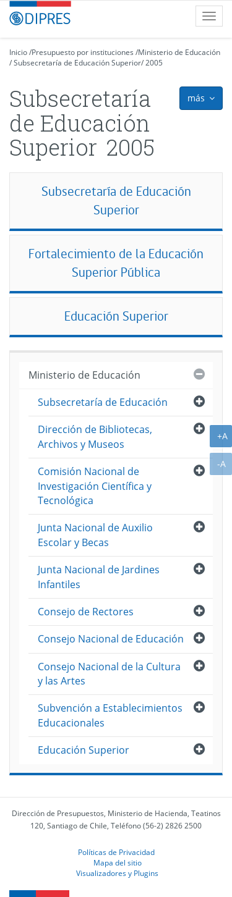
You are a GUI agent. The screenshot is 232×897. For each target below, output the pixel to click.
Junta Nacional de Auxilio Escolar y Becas (95, 535)
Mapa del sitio (117, 862)
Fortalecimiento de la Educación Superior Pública (116, 263)
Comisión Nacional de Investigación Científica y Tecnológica (95, 486)
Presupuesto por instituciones (83, 52)
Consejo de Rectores (86, 611)
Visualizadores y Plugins (117, 873)
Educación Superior (116, 316)
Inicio (18, 52)
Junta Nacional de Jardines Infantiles (99, 577)
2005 (154, 62)
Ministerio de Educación (179, 52)
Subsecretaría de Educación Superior (77, 62)
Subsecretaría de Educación (103, 402)
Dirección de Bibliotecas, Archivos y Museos (95, 436)
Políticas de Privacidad (116, 852)
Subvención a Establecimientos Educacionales (110, 715)
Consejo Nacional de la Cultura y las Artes (109, 674)
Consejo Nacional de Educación (111, 639)
